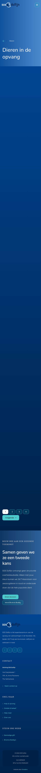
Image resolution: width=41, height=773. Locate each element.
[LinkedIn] (19, 650)
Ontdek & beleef (10, 708)
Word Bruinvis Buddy (13, 602)
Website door (20, 769)
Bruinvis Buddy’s (10, 740)
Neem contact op (10, 686)
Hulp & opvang (9, 704)
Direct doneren (10, 597)
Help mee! (7, 713)
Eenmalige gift (9, 735)
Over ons (7, 717)
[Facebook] (4, 650)
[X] (14, 650)
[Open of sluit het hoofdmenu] (37, 5)
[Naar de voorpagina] (10, 4)
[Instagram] (9, 650)
